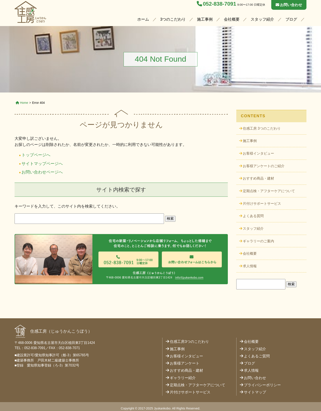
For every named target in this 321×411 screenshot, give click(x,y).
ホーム (143, 19)
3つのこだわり (173, 19)
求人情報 (250, 261)
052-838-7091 (216, 4)
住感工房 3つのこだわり (261, 128)
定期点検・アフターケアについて (269, 189)
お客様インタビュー (258, 152)
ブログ (291, 19)
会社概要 (232, 19)
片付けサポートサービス (262, 201)
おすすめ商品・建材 (258, 176)
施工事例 (205, 19)
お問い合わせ (289, 4)
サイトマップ (255, 388)
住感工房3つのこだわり (189, 337)
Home (22, 102)
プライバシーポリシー (262, 380)
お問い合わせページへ (41, 171)
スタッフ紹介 (262, 19)
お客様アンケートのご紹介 (264, 164)
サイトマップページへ (41, 163)
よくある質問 (253, 213)
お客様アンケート (184, 359)
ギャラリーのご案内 (258, 237)
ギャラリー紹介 (183, 373)
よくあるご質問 (257, 351)
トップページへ (35, 155)
